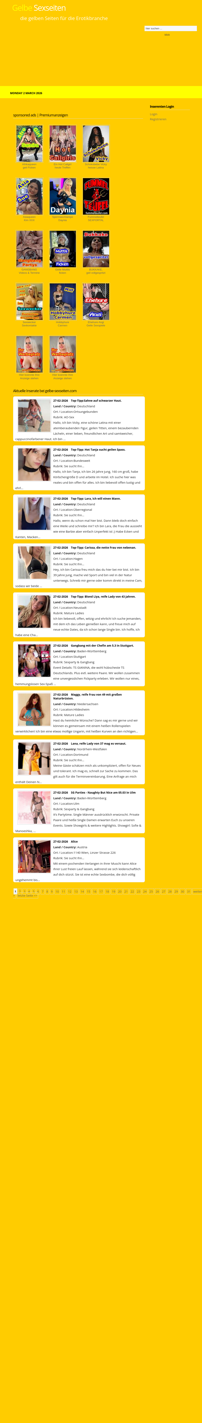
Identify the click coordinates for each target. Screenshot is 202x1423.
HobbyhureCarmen (62, 324)
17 (101, 891)
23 (138, 891)
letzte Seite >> (27, 895)
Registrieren (158, 119)
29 (176, 891)
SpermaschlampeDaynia (62, 218)
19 (113, 891)
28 (170, 891)
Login (153, 114)
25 (151, 891)
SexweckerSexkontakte (29, 324)
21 (126, 891)
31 (188, 891)
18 (107, 891)
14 (82, 891)
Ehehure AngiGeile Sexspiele (96, 324)
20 (119, 891)
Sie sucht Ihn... (74, 466)
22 (132, 891)
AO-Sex (69, 417)
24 (145, 891)
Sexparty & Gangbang (79, 662)
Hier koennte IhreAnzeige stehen (29, 376)
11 (63, 891)
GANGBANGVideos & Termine (29, 271)
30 (182, 891)
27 (163, 891)
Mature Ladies (74, 613)
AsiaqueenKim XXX (29, 218)
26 (157, 891)
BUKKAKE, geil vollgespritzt (95, 271)
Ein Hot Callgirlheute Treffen (62, 166)
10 (57, 891)
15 (88, 891)
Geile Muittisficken (62, 271)
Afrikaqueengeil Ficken (29, 166)
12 (69, 891)
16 (94, 891)
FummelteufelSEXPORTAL (96, 218)
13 (76, 891)
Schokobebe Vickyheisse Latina (96, 166)
